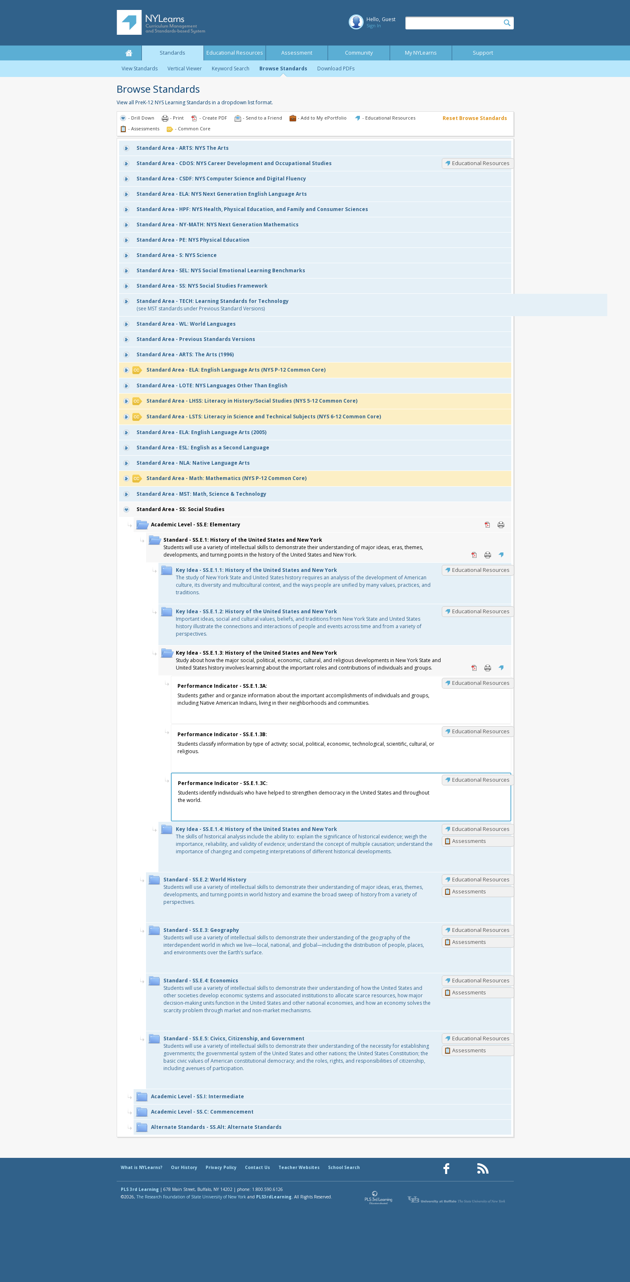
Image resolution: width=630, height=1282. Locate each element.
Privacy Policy (221, 1167)
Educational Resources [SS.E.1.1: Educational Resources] (481, 570)
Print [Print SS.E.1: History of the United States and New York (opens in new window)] (488, 555)
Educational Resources (234, 52)
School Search (344, 1167)
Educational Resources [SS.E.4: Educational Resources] (481, 980)
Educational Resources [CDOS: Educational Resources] (481, 163)
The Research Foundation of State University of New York (191, 1197)
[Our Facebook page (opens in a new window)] (446, 1168)
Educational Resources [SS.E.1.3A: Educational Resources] (481, 683)
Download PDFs (336, 68)
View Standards (140, 68)
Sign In (374, 25)
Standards (172, 52)
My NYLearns (421, 52)
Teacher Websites (299, 1167)
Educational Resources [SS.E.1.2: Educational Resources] (481, 611)
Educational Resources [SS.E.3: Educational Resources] (481, 930)
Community (359, 52)
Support (483, 52)
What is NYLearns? (142, 1167)
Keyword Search (230, 68)
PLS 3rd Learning (140, 1189)
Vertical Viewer (185, 68)
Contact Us (257, 1167)
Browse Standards (283, 68)
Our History (184, 1167)
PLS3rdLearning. (274, 1197)
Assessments (469, 841)
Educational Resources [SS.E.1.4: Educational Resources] (481, 829)
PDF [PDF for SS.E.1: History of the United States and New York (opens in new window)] (474, 555)
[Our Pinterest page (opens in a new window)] (464, 1168)
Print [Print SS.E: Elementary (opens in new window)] (501, 525)
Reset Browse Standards (475, 118)
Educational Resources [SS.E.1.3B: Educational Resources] (481, 731)
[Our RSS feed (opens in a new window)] (483, 1168)
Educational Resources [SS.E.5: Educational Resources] (481, 1038)
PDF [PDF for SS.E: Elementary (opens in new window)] (488, 525)
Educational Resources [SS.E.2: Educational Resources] (481, 879)
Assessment (296, 52)
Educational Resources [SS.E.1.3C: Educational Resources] (481, 779)
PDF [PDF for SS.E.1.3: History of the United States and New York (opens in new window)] (474, 668)
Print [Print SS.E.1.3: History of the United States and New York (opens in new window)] (488, 668)
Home (129, 53)
